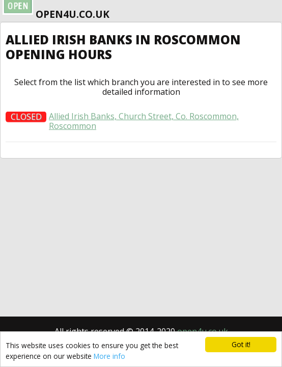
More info (109, 356)
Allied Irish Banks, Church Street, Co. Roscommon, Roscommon (144, 123)
